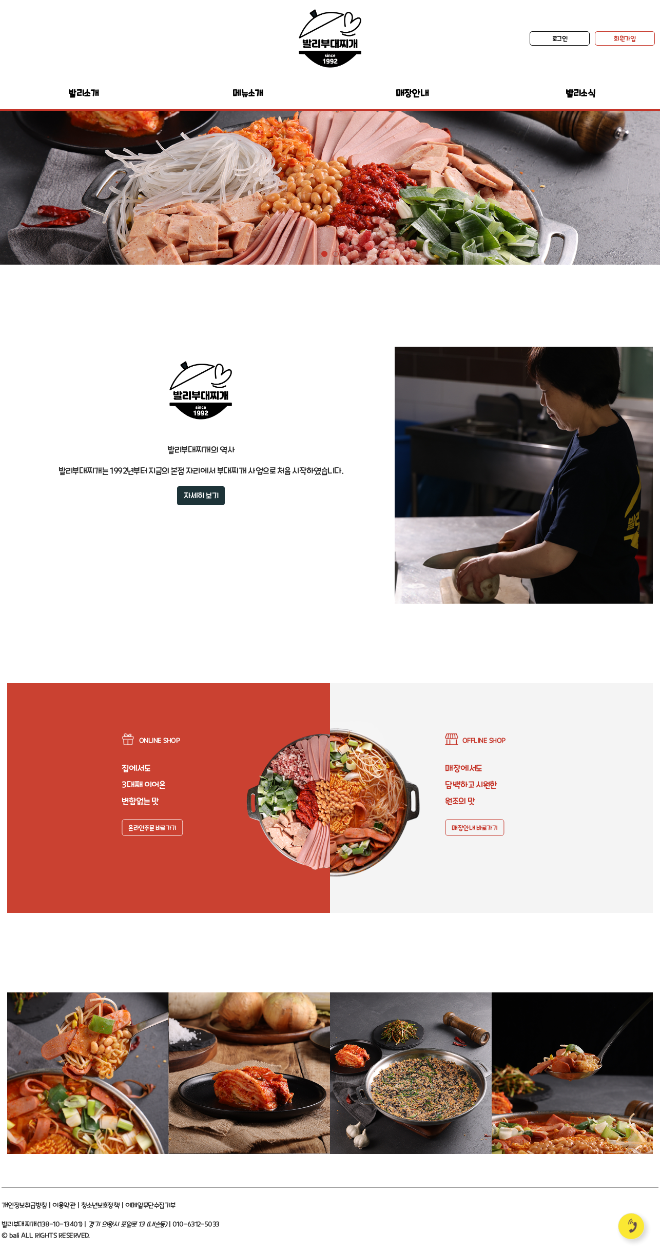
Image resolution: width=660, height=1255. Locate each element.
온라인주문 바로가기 (152, 828)
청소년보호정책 (100, 1205)
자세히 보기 (201, 495)
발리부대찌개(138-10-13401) (42, 1224)
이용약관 (63, 1205)
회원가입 (624, 38)
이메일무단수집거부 (150, 1205)
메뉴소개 (247, 93)
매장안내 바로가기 (474, 828)
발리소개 (83, 93)
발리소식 (580, 93)
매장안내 (412, 93)
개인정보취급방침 (24, 1205)
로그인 (560, 38)
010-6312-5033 (196, 1224)
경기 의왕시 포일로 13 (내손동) (127, 1224)
